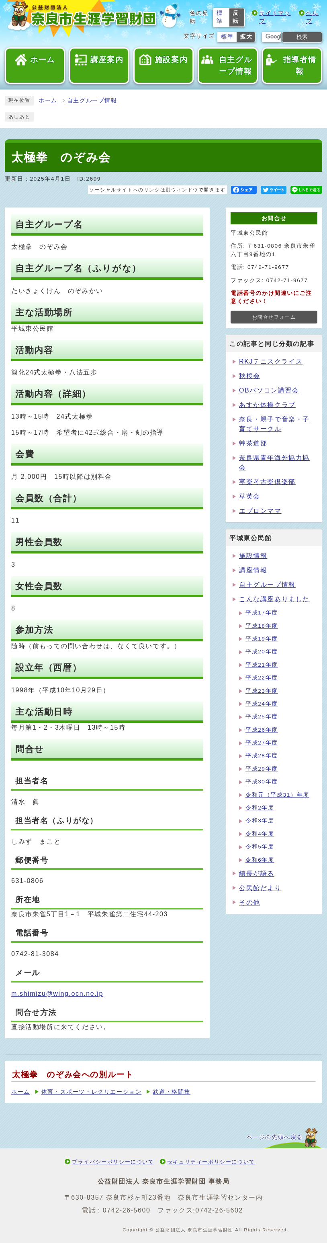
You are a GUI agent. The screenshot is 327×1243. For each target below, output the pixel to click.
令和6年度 (259, 860)
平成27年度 (261, 743)
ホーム (48, 101)
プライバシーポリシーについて (113, 1162)
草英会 (249, 496)
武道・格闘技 (171, 1092)
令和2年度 (259, 808)
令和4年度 (259, 834)
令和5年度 (259, 847)
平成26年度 (261, 730)
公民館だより (260, 888)
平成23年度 (261, 691)
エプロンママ (260, 510)
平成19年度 (261, 639)
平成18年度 (261, 626)
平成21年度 (261, 665)
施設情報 (253, 555)
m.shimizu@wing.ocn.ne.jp (57, 993)
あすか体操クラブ (267, 404)
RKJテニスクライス (270, 361)
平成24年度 (261, 704)
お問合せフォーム (274, 317)
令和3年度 (259, 821)
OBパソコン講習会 (269, 390)
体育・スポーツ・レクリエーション (91, 1092)
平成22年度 (261, 678)
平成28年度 (261, 756)
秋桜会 (249, 375)
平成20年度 (261, 652)
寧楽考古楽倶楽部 (267, 481)
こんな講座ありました (274, 599)
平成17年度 (261, 613)
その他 (249, 902)
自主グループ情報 (92, 101)
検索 (302, 37)
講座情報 (253, 570)
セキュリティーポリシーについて (211, 1162)
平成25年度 (261, 717)
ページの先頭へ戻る (275, 1137)
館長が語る (256, 873)
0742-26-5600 (127, 1210)
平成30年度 (261, 782)
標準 (220, 17)
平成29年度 (261, 769)
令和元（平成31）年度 (277, 795)
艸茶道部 (253, 443)
